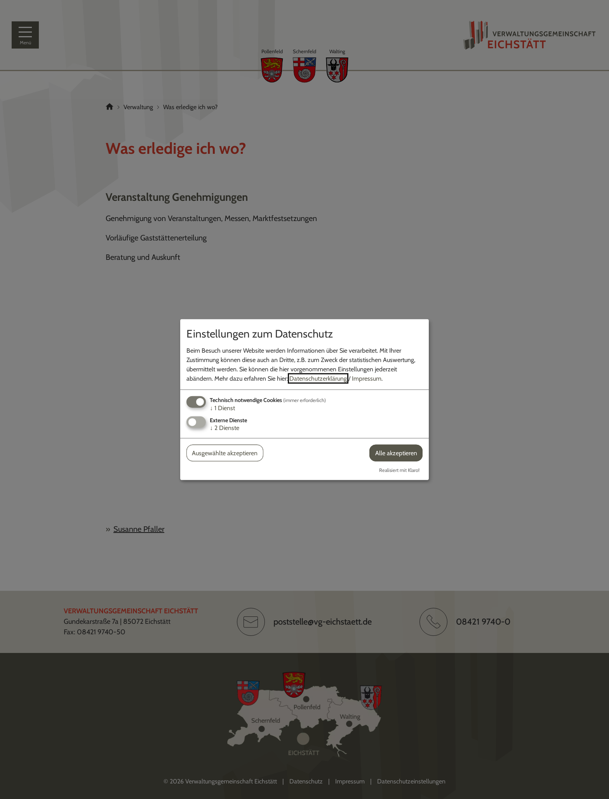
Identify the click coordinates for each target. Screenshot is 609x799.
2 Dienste (224, 428)
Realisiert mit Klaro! (399, 470)
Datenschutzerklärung (318, 378)
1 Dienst (222, 407)
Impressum (366, 378)
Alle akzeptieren (396, 453)
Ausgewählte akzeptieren (225, 453)
